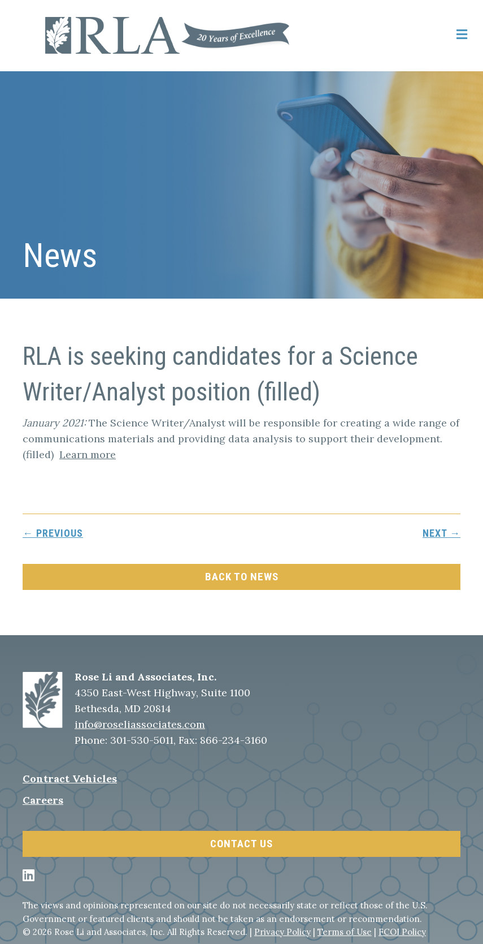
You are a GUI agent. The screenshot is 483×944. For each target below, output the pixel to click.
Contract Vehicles (70, 778)
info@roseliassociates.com (140, 724)
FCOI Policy (402, 931)
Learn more (87, 454)
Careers (43, 800)
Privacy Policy (282, 931)
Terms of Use (344, 931)
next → (441, 533)
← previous (53, 533)
